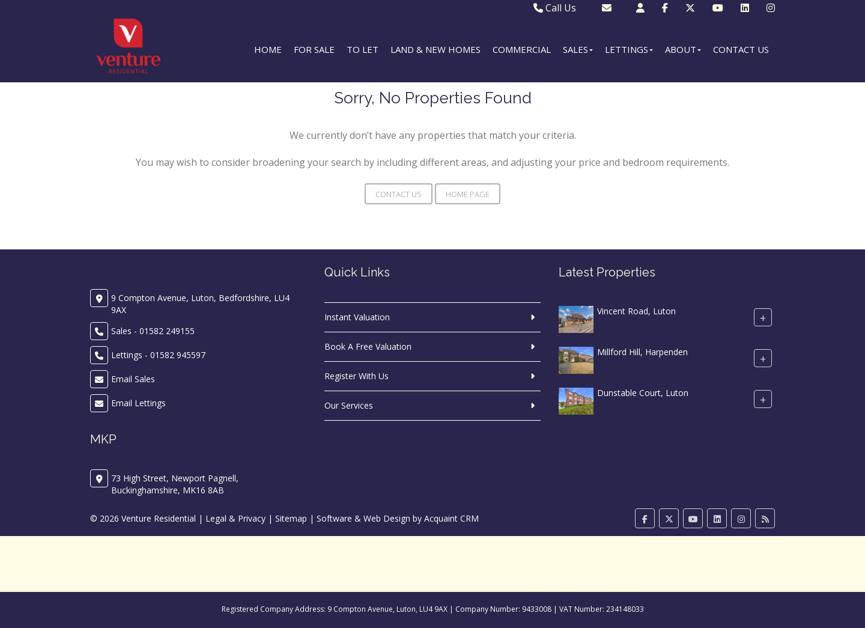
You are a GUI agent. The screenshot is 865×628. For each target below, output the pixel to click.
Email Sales (133, 379)
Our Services (348, 405)
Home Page (468, 194)
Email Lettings (138, 403)
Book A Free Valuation (367, 346)
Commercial (522, 49)
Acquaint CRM (451, 518)
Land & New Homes (435, 49)
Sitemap (291, 518)
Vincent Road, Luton (636, 311)
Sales (578, 49)
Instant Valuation (357, 317)
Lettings (629, 49)
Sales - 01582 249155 (153, 331)
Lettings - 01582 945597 (158, 355)
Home (268, 49)
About (683, 49)
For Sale (314, 49)
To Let (362, 49)
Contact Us (741, 49)
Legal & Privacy (235, 518)
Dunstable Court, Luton (642, 392)
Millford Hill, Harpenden (642, 352)
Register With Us (356, 376)
